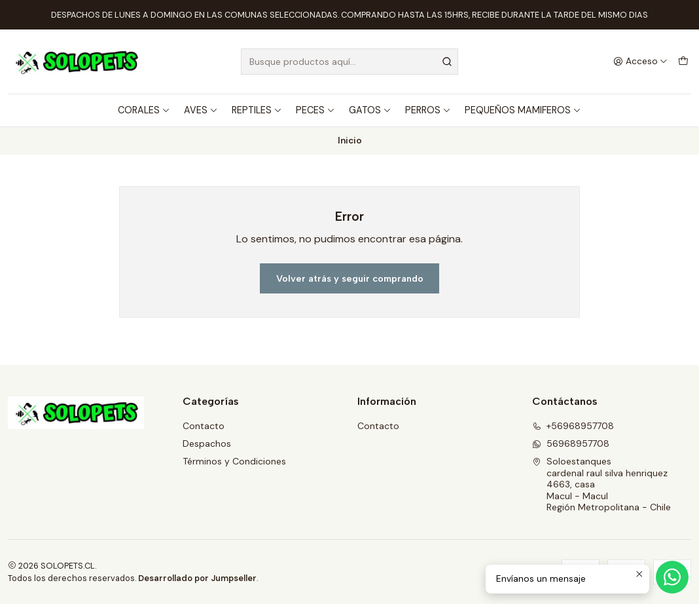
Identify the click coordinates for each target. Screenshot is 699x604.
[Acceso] (640, 61)
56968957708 (570, 443)
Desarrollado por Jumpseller (197, 578)
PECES (315, 110)
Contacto (203, 426)
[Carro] (683, 61)
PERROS (428, 110)
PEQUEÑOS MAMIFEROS (523, 110)
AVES (201, 110)
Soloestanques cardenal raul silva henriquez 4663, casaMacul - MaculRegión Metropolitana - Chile (601, 484)
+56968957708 (573, 426)
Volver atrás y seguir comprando (349, 278)
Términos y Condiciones (234, 461)
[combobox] (349, 61)
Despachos (207, 443)
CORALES (144, 110)
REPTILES (257, 110)
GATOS (370, 110)
